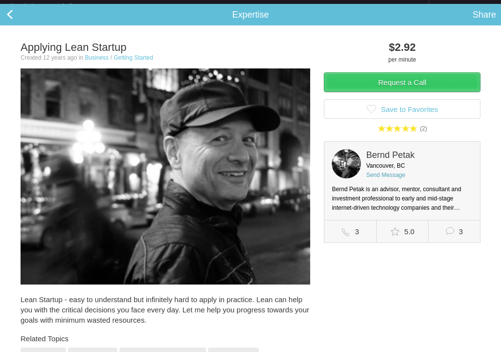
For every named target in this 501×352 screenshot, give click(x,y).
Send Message (385, 182)
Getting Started (133, 65)
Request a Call (402, 90)
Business (97, 65)
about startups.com (463, 6)
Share (484, 22)
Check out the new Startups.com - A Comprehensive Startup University (323, 6)
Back (19, 22)
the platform (51, 5)
